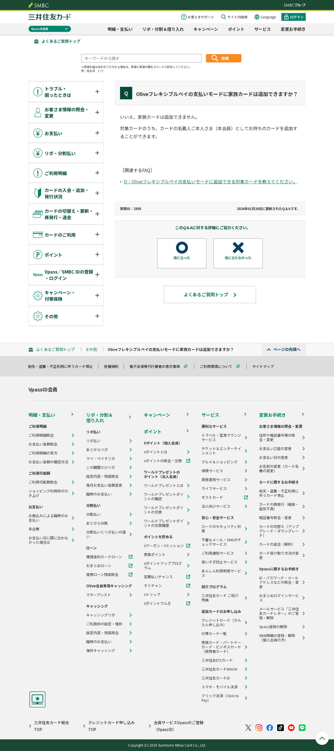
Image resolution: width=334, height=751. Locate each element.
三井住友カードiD (216, 678)
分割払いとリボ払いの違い (106, 534)
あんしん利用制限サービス (221, 573)
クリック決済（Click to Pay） (220, 698)
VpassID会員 (39, 29)
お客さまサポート (201, 16)
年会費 (34, 529)
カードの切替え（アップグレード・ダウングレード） (279, 531)
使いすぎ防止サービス (220, 562)
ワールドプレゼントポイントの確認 (163, 496)
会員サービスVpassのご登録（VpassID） (178, 726)
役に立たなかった (238, 257)
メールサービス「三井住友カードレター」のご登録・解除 (279, 613)
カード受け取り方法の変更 (279, 555)
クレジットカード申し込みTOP (111, 726)
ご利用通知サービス (218, 553)
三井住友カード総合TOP (51, 726)
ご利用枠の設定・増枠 (104, 624)
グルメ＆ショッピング (220, 462)
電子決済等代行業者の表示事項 (157, 366)
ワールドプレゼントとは (163, 485)
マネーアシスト (98, 595)
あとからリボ (97, 449)
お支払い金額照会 (43, 444)
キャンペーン (205, 29)
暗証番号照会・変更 (275, 517)
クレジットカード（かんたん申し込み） (221, 622)
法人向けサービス (216, 506)
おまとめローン (98, 565)
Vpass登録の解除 (273, 626)
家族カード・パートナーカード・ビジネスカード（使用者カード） (221, 647)
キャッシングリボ (100, 615)
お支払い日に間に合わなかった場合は (48, 540)
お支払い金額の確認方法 (48, 462)
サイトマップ (265, 366)
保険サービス (212, 471)
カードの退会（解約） (277, 544)
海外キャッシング (100, 650)
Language (268, 16)
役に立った (182, 257)
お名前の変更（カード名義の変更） (279, 468)
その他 (91, 349)
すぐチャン (153, 585)
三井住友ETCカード (217, 660)
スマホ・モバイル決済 (220, 687)
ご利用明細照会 (41, 435)
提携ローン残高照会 (102, 574)
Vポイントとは (155, 452)
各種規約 (113, 366)
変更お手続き (293, 29)
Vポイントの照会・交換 (163, 461)
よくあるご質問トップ (61, 41)
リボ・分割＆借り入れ (163, 29)
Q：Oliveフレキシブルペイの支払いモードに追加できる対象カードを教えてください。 (210, 181)
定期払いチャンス (158, 577)
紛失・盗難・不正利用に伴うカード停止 (63, 366)
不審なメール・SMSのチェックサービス (221, 542)
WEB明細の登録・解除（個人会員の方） (277, 637)
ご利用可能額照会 (43, 482)
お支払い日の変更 (273, 457)
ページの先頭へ (286, 349)
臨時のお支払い (98, 494)
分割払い (93, 514)
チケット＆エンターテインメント (221, 450)
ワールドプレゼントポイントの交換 (163, 509)
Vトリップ (152, 594)
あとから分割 (97, 523)
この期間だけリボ (100, 467)
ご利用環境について (218, 366)
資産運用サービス (216, 479)
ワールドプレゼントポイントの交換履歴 (163, 523)
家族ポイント (154, 554)
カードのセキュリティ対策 (221, 528)
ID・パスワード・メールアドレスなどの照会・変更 (279, 582)
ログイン (297, 16)
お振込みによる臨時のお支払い (48, 518)
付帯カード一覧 (214, 633)
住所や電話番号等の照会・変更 (277, 437)
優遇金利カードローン (104, 557)
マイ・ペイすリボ (100, 458)
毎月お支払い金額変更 (104, 485)
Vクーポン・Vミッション (164, 545)
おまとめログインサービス (279, 597)
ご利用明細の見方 (43, 453)
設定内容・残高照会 (102, 476)
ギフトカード (212, 497)
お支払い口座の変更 (275, 448)
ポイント (236, 29)
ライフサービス (214, 488)
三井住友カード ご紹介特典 (220, 597)
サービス (262, 29)
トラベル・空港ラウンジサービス (221, 437)
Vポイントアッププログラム (163, 565)
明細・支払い (120, 29)
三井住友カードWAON (219, 669)
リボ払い (93, 441)
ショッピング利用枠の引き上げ (48, 493)
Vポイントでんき (157, 603)
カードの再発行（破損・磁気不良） (279, 506)
